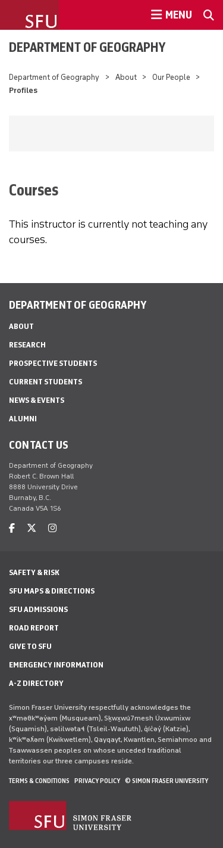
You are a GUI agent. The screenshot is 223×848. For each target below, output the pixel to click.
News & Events (36, 400)
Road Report (34, 628)
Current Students (45, 382)
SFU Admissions (38, 609)
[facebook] (12, 528)
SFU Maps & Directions (52, 591)
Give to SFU (30, 646)
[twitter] (31, 528)
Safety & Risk (34, 572)
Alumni (23, 419)
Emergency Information (56, 665)
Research (27, 345)
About (126, 77)
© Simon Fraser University (166, 780)
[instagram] (52, 528)
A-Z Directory (36, 683)
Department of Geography (87, 47)
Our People (171, 77)
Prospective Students (53, 363)
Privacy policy (97, 780)
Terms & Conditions (39, 780)
